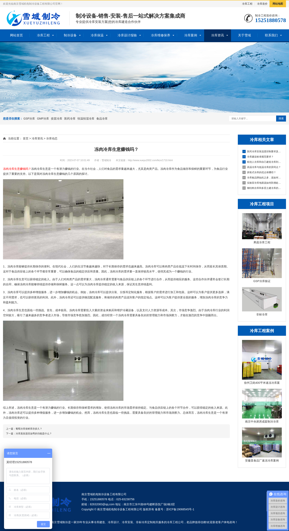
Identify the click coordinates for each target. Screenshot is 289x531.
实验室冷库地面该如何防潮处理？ (262, 182)
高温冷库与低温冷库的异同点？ (261, 167)
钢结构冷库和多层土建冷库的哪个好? (262, 188)
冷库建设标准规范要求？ (258, 156)
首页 (25, 138)
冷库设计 (113, 522)
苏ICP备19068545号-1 (180, 509)
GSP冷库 (29, 118)
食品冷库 (102, 118)
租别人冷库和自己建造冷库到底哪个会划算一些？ (262, 162)
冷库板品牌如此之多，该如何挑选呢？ (262, 177)
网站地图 (278, 3)
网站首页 (16, 35)
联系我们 (271, 35)
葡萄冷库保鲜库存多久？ (29, 428)
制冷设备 (70, 35)
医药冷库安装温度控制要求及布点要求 (262, 151)
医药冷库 (69, 118)
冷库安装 (127, 522)
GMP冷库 (43, 118)
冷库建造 (99, 522)
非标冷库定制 (144, 522)
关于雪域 (244, 35)
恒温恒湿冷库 (85, 118)
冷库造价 (262, 3)
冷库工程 (247, 3)
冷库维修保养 (160, 35)
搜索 (281, 118)
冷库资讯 (217, 35)
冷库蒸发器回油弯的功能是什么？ (34, 433)
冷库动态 (51, 138)
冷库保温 (97, 35)
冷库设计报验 (127, 35)
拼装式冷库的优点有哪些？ (259, 172)
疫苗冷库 (56, 118)
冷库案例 (190, 35)
